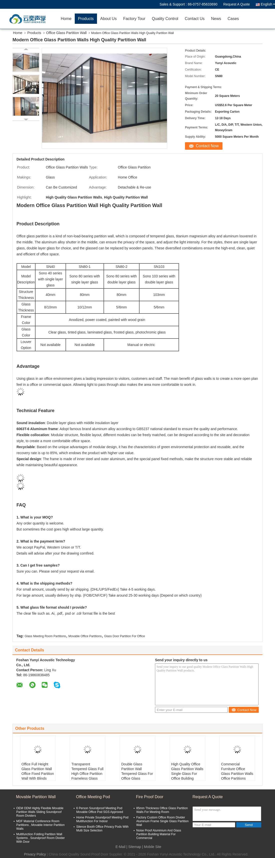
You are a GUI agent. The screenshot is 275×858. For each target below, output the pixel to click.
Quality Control (165, 19)
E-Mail (121, 847)
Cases (233, 19)
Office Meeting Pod (93, 797)
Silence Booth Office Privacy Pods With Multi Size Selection (102, 828)
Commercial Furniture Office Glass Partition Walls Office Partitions (237, 771)
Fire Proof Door (149, 797)
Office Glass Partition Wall (66, 33)
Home (66, 19)
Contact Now (207, 146)
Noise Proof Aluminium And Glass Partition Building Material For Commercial (158, 834)
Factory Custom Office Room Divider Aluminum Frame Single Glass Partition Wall (162, 821)
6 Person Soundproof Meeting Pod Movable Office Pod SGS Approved (99, 810)
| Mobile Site (151, 847)
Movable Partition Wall (36, 797)
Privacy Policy (35, 854)
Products (86, 19)
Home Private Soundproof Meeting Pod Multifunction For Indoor (102, 819)
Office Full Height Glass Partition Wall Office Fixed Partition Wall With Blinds (38, 771)
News (216, 19)
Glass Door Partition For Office (124, 636)
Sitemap (134, 847)
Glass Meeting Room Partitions (45, 636)
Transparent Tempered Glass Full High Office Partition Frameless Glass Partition (87, 773)
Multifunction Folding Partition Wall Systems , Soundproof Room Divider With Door (40, 837)
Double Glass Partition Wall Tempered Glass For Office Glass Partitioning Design (137, 773)
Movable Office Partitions (85, 636)
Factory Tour (134, 19)
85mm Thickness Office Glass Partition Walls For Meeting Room (162, 810)
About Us (108, 19)
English (268, 4)
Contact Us (194, 19)
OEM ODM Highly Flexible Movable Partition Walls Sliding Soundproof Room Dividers (40, 811)
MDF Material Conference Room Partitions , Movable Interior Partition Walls (40, 824)
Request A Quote (236, 4)
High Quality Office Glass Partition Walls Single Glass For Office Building (187, 771)
